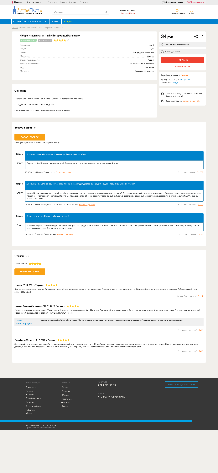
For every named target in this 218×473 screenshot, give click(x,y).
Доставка (84, 2)
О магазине (52, 2)
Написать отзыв (29, 271)
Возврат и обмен (33, 406)
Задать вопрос (30, 137)
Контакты (73, 2)
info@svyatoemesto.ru (111, 397)
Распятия (65, 391)
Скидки (64, 406)
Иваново (18, 2)
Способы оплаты (33, 398)
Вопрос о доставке (63, 172)
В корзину (182, 60)
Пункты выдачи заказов (181, 384)
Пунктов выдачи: (35, 2)
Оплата (63, 2)
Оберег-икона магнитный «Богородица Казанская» (41, 27)
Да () (200, 172)
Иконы (64, 387)
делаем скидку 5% (191, 101)
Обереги (65, 395)
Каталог (15, 27)
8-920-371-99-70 (128, 10)
